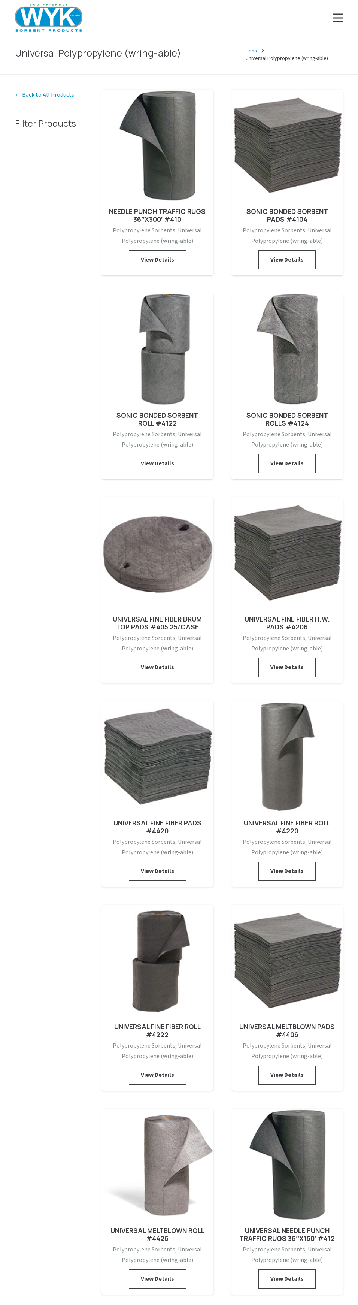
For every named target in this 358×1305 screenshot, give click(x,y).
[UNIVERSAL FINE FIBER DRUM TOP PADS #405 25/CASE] (157, 502)
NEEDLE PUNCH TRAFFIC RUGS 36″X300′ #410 (157, 215)
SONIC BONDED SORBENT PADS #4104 (287, 215)
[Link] (48, 18)
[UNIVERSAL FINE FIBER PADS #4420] (157, 706)
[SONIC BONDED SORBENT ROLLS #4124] (287, 298)
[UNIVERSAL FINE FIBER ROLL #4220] (287, 706)
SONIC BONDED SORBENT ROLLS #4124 (287, 419)
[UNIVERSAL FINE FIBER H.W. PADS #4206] (287, 502)
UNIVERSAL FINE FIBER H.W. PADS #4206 (287, 622)
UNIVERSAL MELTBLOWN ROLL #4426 (157, 1234)
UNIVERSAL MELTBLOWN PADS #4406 (287, 1030)
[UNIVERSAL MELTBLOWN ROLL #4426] (157, 1114)
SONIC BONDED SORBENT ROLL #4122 (157, 419)
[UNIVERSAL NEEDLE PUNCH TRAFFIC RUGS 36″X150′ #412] (287, 1114)
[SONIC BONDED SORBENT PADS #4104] (287, 95)
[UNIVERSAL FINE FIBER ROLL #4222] (157, 910)
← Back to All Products (44, 95)
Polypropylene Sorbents (144, 230)
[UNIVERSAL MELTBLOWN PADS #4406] (287, 910)
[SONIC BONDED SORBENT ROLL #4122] (157, 298)
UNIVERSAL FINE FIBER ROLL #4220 (287, 826)
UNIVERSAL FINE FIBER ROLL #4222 (157, 1030)
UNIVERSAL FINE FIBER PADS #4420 (157, 826)
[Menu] (338, 18)
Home (252, 51)
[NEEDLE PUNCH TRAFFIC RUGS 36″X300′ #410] (157, 95)
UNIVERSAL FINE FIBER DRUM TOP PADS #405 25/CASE (157, 622)
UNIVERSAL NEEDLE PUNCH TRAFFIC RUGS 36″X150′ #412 (287, 1234)
